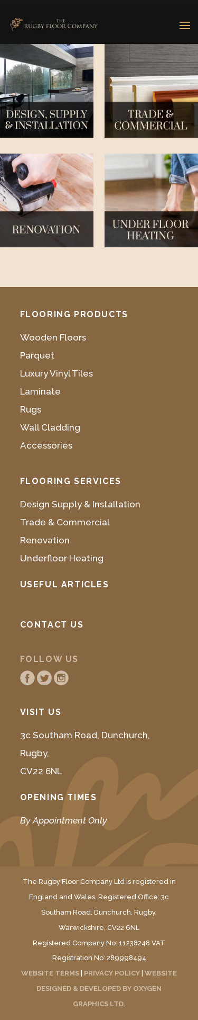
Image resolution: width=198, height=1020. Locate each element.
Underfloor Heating (61, 558)
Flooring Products (74, 314)
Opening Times (58, 797)
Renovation (45, 540)
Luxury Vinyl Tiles (56, 373)
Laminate (40, 391)
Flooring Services (70, 481)
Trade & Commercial (65, 522)
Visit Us (41, 712)
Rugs (30, 409)
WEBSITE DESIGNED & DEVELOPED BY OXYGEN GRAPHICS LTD (106, 988)
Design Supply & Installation (80, 504)
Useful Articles (64, 584)
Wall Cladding (50, 427)
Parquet (37, 355)
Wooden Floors (53, 337)
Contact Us (52, 625)
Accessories (46, 445)
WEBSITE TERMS (50, 973)
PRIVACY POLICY (112, 973)
